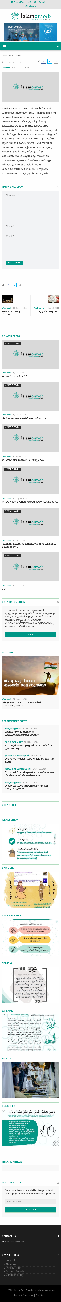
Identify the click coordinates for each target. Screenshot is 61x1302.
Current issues (15, 55)
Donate (39, 1295)
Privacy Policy (13, 1268)
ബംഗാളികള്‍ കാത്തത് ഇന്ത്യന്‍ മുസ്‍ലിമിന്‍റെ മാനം (30, 502)
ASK (30, 634)
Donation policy (14, 1275)
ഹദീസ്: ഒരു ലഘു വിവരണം (11, 313)
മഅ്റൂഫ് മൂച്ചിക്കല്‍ (13, 729)
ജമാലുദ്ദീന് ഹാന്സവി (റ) (15, 376)
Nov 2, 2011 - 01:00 (20, 68)
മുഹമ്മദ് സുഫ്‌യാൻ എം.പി (17, 756)
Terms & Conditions (23, 1295)
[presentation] (26, 250)
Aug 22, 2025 (30, 782)
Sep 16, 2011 (20, 308)
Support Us (12, 1260)
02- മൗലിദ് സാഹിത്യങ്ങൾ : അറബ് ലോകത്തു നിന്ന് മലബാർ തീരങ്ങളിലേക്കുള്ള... (29, 774)
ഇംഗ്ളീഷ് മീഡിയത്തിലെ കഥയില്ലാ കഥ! (23, 460)
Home (4, 56)
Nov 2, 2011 (19, 373)
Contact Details (15, 1271)
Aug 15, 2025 (20, 699)
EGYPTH (6, 589)
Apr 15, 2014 (19, 457)
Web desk (6, 68)
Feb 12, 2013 (20, 540)
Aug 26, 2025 (39, 769)
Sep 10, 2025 (31, 742)
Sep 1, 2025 (37, 755)
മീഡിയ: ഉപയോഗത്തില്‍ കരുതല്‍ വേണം (24, 418)
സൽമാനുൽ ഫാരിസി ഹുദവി (18, 769)
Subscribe (30, 1210)
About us (11, 1264)
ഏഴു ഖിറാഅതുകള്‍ (49, 311)
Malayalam (32, 6)
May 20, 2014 (20, 499)
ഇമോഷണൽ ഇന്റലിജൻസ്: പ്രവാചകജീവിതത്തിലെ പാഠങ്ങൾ (22, 734)
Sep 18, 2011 (52, 308)
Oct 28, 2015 (19, 415)
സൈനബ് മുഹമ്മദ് (13, 742)
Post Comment (14, 263)
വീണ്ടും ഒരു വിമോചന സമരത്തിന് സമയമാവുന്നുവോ (21, 704)
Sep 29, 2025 (30, 728)
